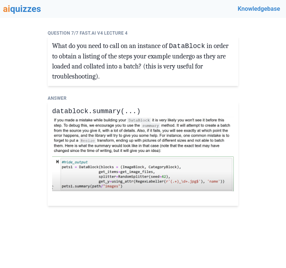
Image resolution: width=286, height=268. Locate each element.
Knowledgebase (259, 8)
